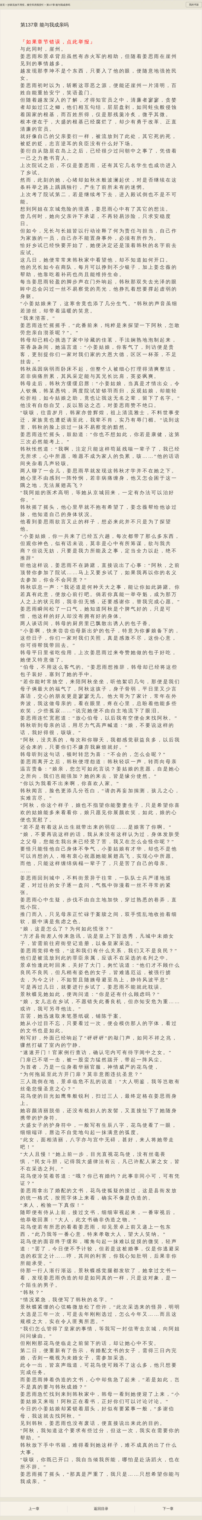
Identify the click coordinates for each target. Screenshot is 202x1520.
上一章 (33, 1509)
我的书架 (194, 4)
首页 (2, 4)
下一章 (168, 1509)
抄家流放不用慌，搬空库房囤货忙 (25, 4)
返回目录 (101, 1509)
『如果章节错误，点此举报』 (58, 41)
